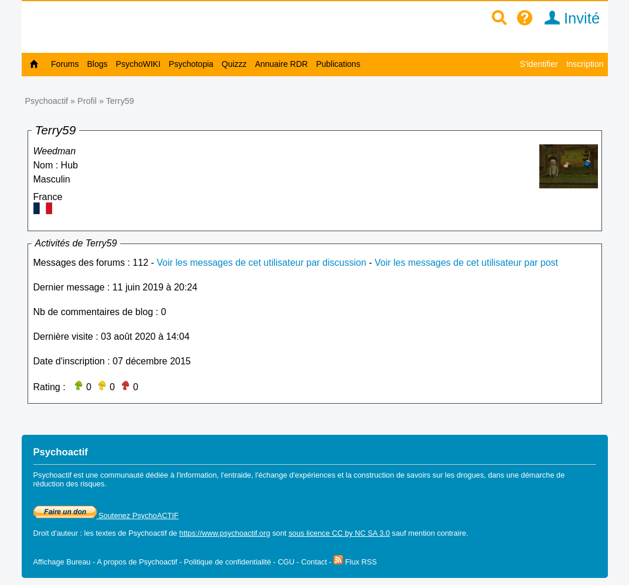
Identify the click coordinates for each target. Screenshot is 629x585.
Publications (338, 64)
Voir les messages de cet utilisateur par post (466, 263)
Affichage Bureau (62, 561)
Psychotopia (191, 64)
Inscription (585, 64)
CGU (286, 561)
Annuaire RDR (281, 64)
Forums (65, 64)
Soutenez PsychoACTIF (106, 515)
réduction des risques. (70, 483)
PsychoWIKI (138, 64)
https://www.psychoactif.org (224, 533)
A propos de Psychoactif (137, 561)
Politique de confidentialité (227, 561)
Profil (87, 101)
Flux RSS (355, 561)
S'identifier (539, 64)
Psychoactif (47, 101)
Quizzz (234, 64)
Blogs (97, 64)
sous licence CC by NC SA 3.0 (339, 533)
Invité (568, 18)
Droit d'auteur (55, 533)
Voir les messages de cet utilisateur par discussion (261, 263)
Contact (314, 561)
